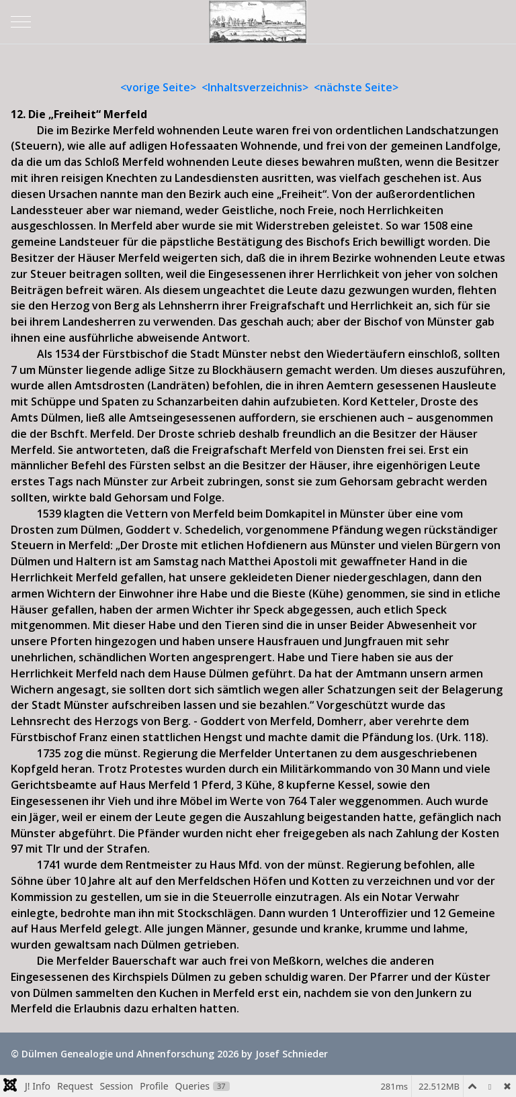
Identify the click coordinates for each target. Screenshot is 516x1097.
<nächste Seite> (356, 87)
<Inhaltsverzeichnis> (255, 87)
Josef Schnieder (291, 1053)
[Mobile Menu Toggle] (21, 21)
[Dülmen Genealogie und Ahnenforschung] (258, 22)
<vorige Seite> (158, 87)
